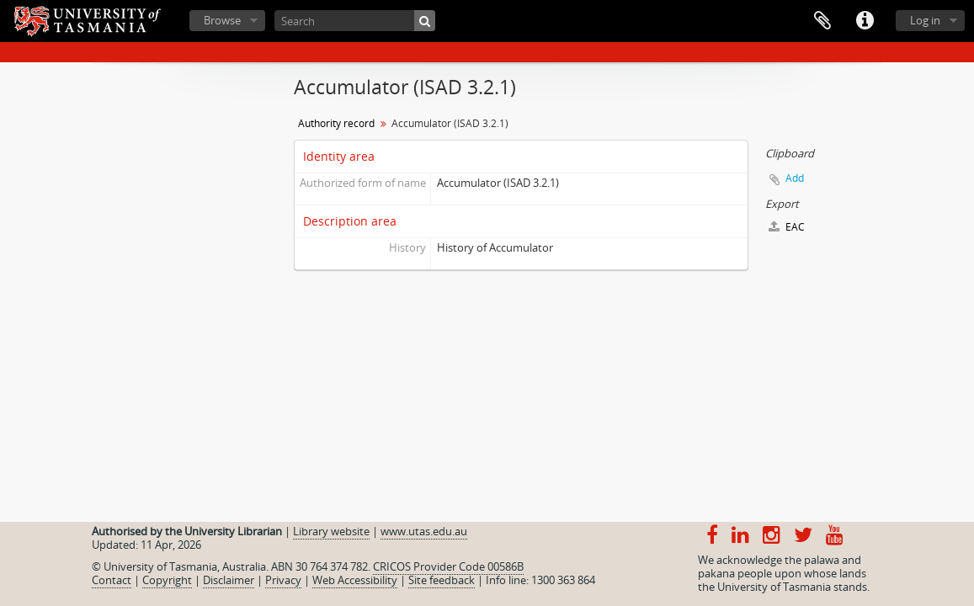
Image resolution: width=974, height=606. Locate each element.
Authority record (336, 123)
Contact (111, 579)
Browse (222, 20)
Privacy (283, 579)
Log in (925, 20)
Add (794, 178)
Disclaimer (228, 579)
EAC (787, 227)
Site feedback (441, 579)
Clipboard (822, 21)
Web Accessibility (354, 579)
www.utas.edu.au (424, 531)
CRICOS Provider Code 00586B (448, 566)
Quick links (865, 21)
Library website (331, 531)
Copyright (167, 579)
